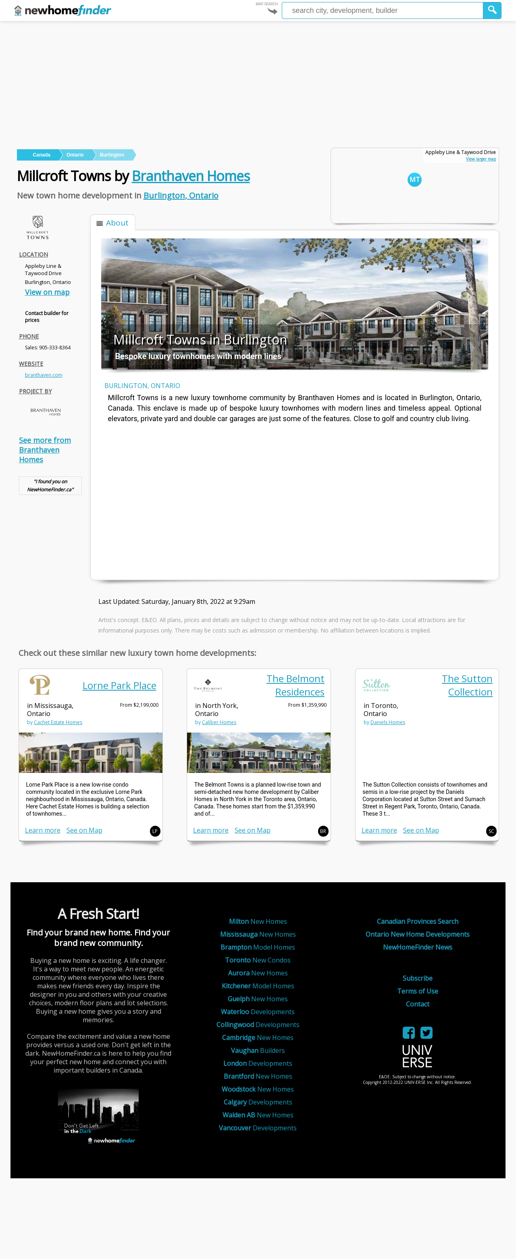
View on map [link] (47, 292)
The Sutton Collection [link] (467, 685)
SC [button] (491, 831)
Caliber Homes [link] (219, 722)
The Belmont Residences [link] (295, 685)
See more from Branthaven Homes (45, 449)
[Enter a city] (382, 10)
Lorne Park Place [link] (119, 685)
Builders (258, 1050)
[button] (492, 10)
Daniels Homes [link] (387, 722)
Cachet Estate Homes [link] (58, 722)
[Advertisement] (258, 81)
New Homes (258, 921)
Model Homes (258, 947)
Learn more (42, 830)
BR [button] (323, 831)
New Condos (258, 960)
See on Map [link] (84, 830)
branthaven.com (43, 375)
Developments (258, 1011)
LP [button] (155, 831)
